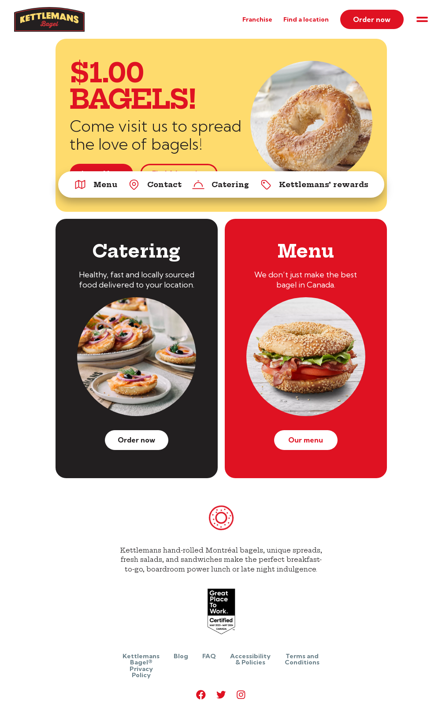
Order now (371, 19)
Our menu (305, 439)
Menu (95, 184)
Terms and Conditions (302, 659)
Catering (220, 184)
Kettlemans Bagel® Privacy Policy (141, 665)
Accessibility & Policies (250, 659)
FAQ (209, 656)
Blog (181, 656)
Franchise (257, 19)
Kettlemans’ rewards (314, 184)
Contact (155, 184)
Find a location (306, 19)
